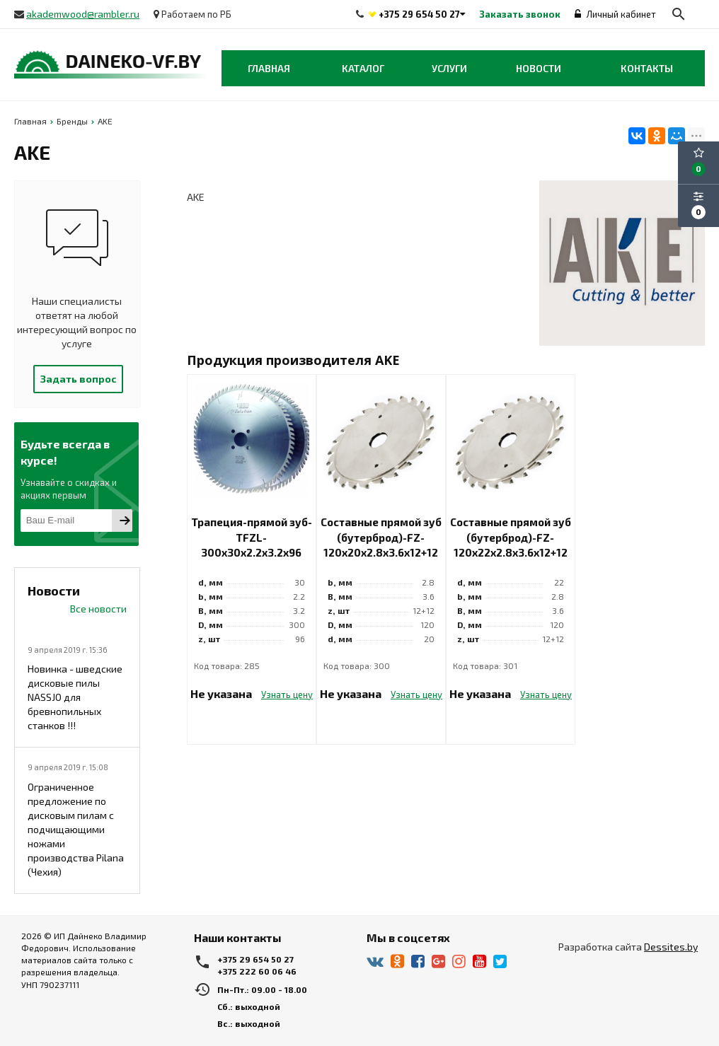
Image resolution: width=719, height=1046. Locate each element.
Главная (269, 68)
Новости (538, 68)
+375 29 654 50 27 (419, 14)
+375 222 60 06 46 (257, 971)
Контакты (647, 68)
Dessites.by (671, 947)
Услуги (449, 68)
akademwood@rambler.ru (82, 14)
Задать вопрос (78, 379)
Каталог (363, 68)
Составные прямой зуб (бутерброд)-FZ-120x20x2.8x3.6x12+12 (381, 537)
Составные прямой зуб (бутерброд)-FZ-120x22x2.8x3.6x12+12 (510, 537)
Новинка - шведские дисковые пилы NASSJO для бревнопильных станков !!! (75, 697)
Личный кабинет (615, 14)
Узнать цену (287, 694)
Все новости (98, 609)
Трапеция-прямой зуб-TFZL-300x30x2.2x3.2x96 (251, 537)
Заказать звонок (519, 14)
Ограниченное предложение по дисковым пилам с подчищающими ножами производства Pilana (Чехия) (76, 829)
